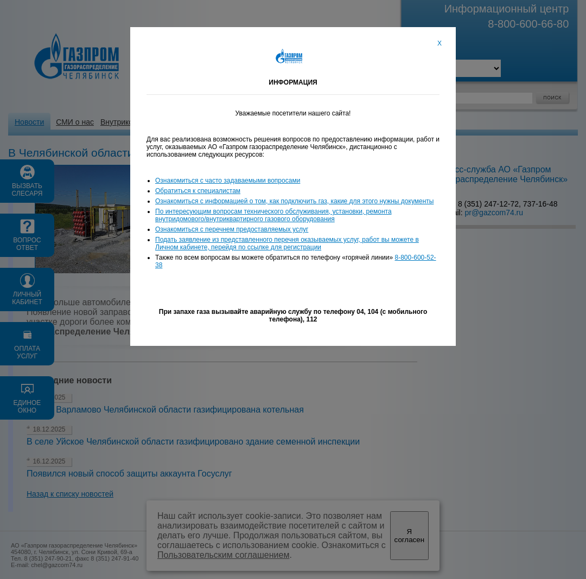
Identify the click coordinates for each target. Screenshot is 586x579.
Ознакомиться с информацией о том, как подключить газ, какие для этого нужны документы (294, 201)
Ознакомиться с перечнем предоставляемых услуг (231, 229)
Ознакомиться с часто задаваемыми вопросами (227, 180)
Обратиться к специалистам (197, 191)
